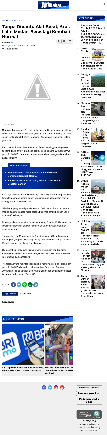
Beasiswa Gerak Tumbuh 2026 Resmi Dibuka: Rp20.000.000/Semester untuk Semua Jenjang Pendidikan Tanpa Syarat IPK (93, 34)
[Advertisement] (92, 317)
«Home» (6, 21)
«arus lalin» (17, 21)
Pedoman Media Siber (89, 400)
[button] (70, 41)
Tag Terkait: (9, 293)
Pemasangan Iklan (89, 393)
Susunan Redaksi (89, 387)
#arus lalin (25, 293)
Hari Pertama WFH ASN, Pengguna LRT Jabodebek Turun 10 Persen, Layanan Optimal (65, 370)
